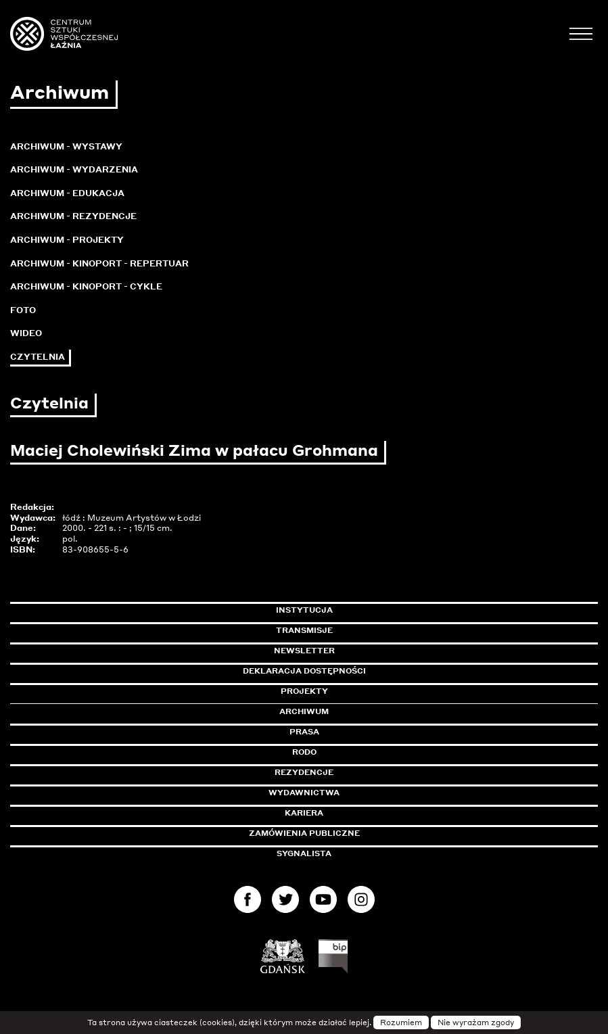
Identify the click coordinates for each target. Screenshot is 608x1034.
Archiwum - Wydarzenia (74, 169)
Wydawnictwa (304, 792)
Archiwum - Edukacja (67, 193)
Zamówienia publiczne (335, 833)
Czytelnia (37, 357)
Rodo (304, 752)
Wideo (26, 333)
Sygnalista (304, 853)
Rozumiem (401, 1022)
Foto (23, 310)
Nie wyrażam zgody (476, 1022)
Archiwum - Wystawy (66, 146)
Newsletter (304, 650)
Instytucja (304, 610)
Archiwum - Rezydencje (73, 216)
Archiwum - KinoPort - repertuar (99, 263)
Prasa (304, 731)
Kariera (304, 813)
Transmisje (362, 630)
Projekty (304, 691)
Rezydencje (304, 772)
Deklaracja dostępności (304, 671)
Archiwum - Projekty (67, 240)
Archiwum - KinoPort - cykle (86, 286)
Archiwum (304, 711)
